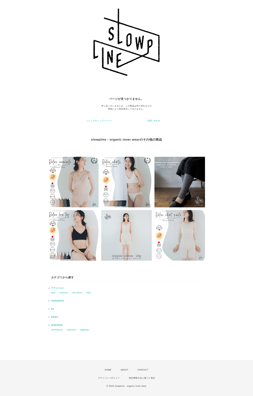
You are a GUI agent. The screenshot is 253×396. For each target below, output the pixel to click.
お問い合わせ (153, 121)
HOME (108, 370)
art (52, 309)
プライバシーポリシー (109, 378)
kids (88, 292)
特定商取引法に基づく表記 (142, 378)
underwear (57, 325)
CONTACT (142, 370)
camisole (71, 330)
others (54, 317)
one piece (77, 292)
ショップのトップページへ (99, 121)
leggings (84, 330)
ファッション (57, 288)
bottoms (64, 292)
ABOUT (124, 370)
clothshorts (57, 301)
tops (53, 292)
